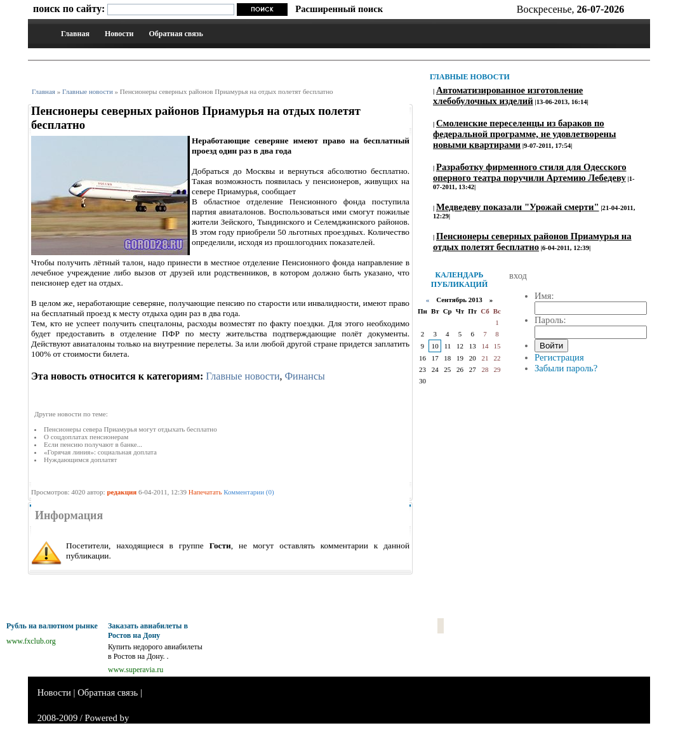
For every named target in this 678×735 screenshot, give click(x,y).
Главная (75, 33)
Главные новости (87, 91)
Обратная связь (175, 33)
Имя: (544, 296)
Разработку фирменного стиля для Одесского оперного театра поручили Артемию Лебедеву (530, 172)
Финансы (304, 376)
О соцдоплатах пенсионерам (86, 436)
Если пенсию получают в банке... (93, 444)
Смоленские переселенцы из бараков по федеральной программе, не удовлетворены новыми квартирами (524, 134)
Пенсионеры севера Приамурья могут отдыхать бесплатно (130, 429)
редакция (121, 492)
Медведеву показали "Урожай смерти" (517, 207)
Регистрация (559, 357)
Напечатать (205, 492)
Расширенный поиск (339, 9)
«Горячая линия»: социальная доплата (100, 452)
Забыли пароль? (566, 368)
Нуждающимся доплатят (80, 459)
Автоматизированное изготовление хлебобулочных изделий (508, 95)
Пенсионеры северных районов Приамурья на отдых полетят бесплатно (532, 241)
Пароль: (550, 320)
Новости (119, 33)
